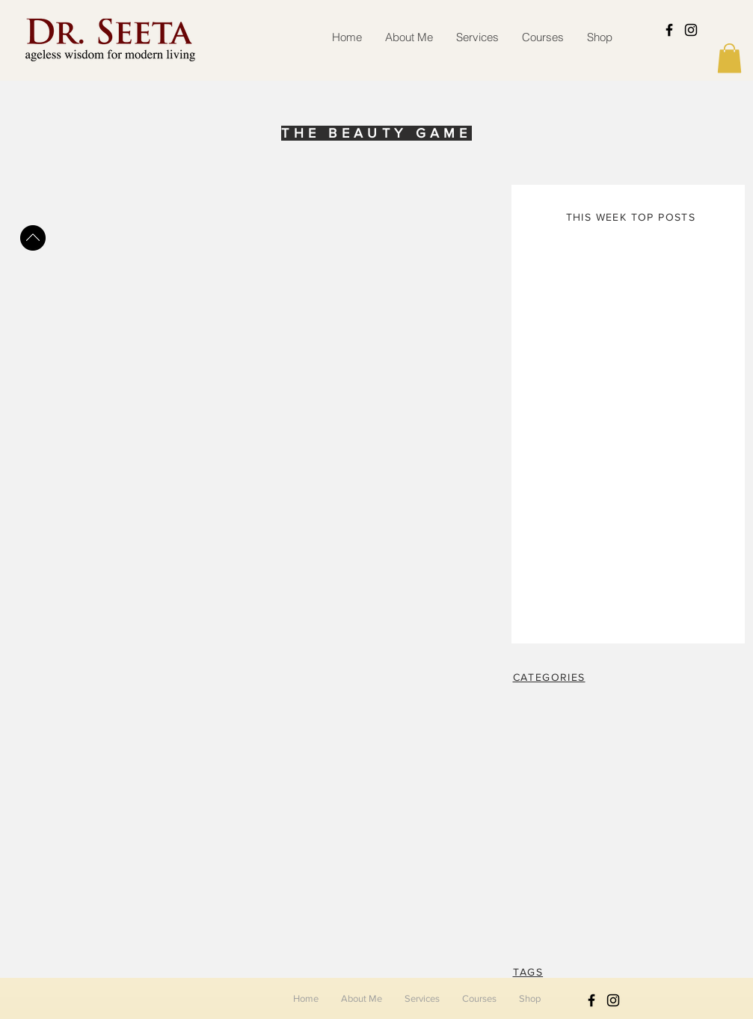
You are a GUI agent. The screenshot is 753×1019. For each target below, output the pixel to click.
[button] (729, 58)
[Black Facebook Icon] (669, 30)
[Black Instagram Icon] (691, 30)
